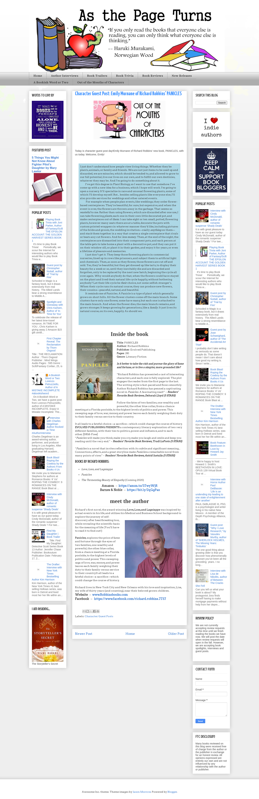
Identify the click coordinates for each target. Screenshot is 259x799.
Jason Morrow (142, 791)
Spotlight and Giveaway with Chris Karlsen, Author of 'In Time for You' (55, 307)
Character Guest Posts (99, 616)
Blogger (172, 791)
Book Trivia (124, 75)
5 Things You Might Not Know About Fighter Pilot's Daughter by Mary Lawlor (45, 164)
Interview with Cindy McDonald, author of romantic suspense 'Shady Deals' (47, 502)
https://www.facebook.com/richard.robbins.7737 (130, 599)
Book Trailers (97, 75)
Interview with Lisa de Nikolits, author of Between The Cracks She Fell (211, 578)
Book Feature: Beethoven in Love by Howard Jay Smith (218, 448)
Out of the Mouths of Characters (100, 82)
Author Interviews (64, 75)
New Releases (182, 75)
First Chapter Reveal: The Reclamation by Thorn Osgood (54, 344)
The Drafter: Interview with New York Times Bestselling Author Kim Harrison (47, 572)
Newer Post (83, 634)
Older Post (176, 634)
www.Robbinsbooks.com (110, 594)
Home (37, 75)
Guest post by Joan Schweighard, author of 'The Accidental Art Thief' (211, 337)
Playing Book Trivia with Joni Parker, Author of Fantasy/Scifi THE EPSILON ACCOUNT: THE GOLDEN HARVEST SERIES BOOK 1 (47, 230)
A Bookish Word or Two (50, 82)
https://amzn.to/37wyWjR (138, 486)
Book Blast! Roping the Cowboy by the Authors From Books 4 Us (55, 463)
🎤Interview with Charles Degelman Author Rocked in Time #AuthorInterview (47, 425)
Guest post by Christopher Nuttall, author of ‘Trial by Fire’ (54, 271)
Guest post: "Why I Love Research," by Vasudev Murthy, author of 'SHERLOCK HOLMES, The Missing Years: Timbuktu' (211, 536)
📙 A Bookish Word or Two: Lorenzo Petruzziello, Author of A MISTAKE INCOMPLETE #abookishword (46, 384)
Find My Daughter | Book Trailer (53, 533)
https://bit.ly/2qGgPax (143, 490)
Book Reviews (152, 75)
